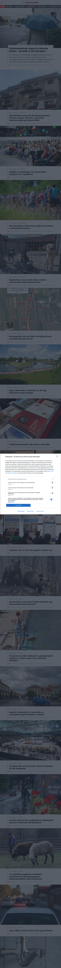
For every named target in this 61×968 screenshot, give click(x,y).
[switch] (51, 482)
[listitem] (30, 479)
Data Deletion (21, 511)
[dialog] (30, 484)
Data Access (30, 511)
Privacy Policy (40, 511)
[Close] (57, 456)
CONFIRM (18, 505)
